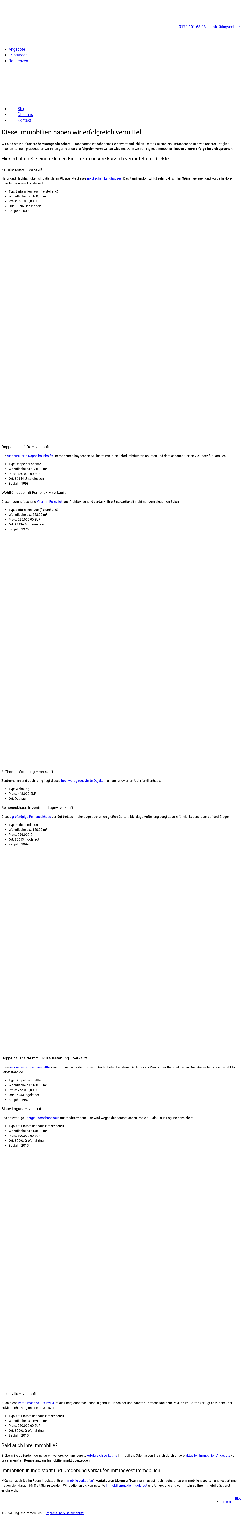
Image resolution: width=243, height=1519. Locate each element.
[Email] (227, 1501)
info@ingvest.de (224, 15)
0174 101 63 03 (191, 15)
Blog (238, 1498)
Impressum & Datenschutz (65, 1513)
